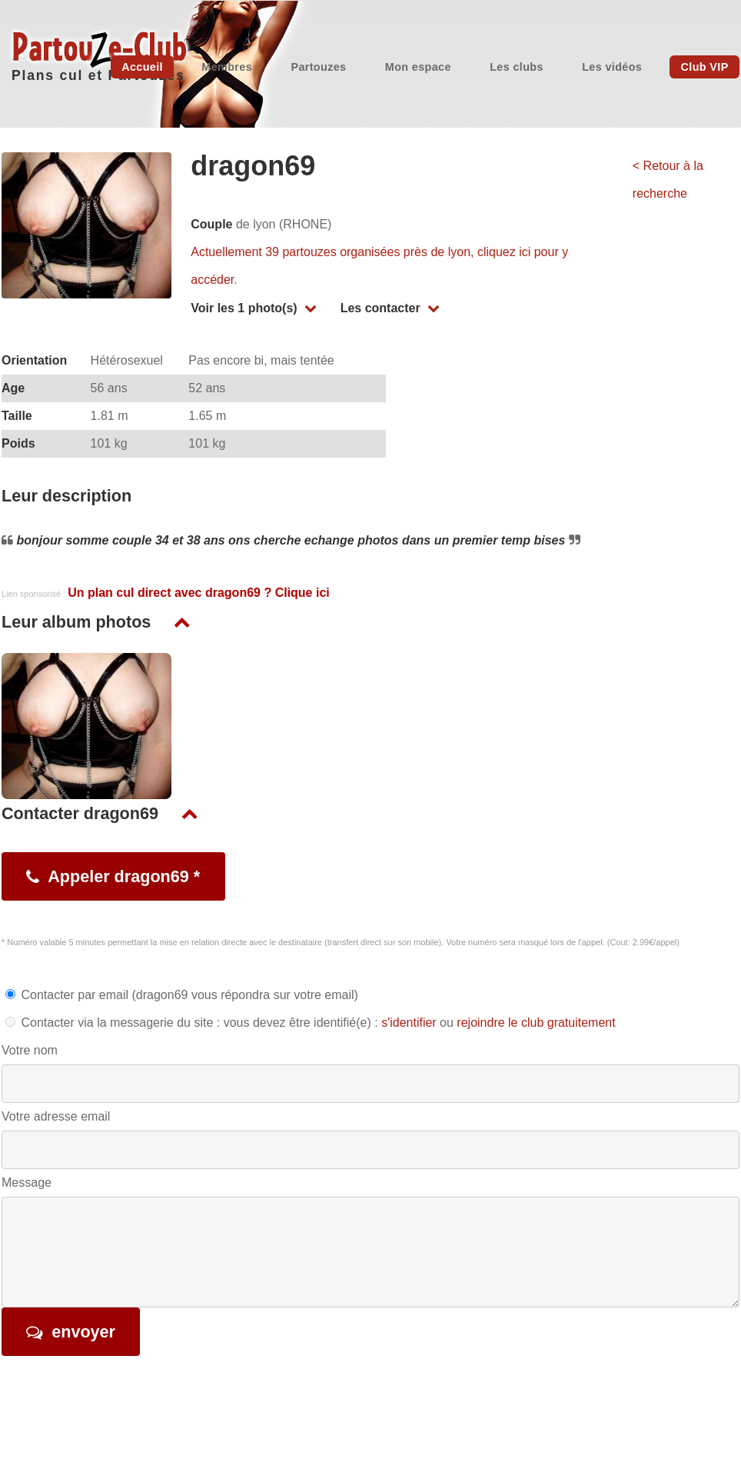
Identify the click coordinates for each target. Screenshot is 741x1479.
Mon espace (418, 67)
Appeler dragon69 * (124, 876)
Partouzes (318, 67)
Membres (226, 67)
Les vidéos (612, 67)
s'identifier (409, 1022)
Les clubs (516, 67)
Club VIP (705, 67)
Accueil (142, 67)
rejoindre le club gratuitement (536, 1022)
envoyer (83, 1331)
